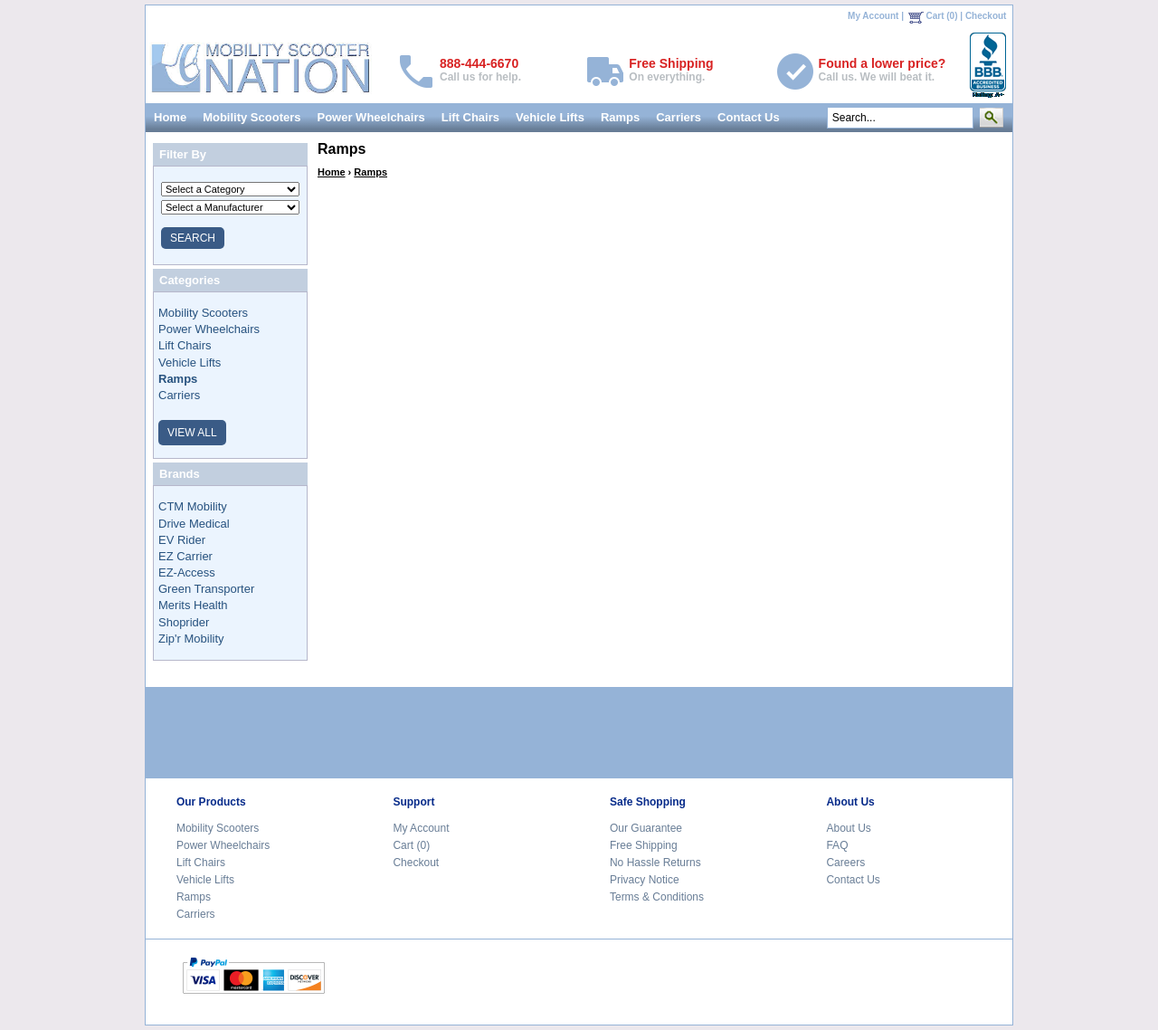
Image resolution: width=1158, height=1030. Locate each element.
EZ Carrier (185, 556)
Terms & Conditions (657, 897)
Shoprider (183, 622)
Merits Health (193, 605)
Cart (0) (942, 16)
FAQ (837, 845)
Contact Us (748, 117)
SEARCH (192, 238)
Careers (845, 862)
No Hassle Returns (655, 862)
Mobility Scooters (251, 117)
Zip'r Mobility (191, 638)
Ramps (620, 117)
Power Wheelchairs (370, 117)
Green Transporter (206, 589)
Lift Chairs (470, 117)
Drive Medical (194, 523)
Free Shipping (644, 845)
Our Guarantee (646, 828)
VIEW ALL (192, 432)
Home (170, 117)
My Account (873, 16)
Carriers (678, 117)
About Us (848, 828)
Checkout (986, 16)
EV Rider (181, 540)
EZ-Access (186, 572)
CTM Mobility (192, 506)
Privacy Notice (644, 879)
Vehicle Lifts (550, 117)
